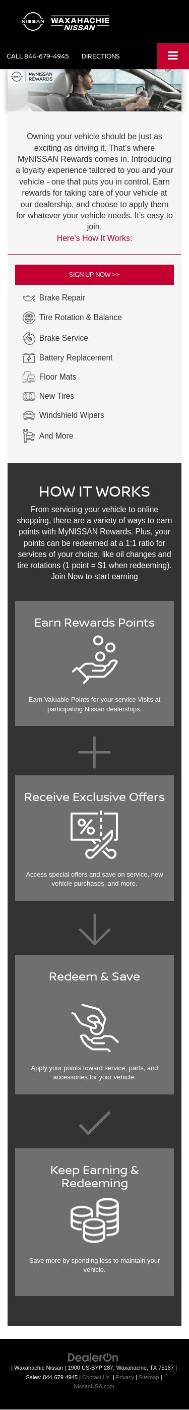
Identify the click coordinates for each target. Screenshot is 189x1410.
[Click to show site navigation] (173, 56)
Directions (101, 55)
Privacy (125, 1377)
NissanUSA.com (94, 1386)
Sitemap (149, 1377)
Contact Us (96, 1377)
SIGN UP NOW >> (94, 274)
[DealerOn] (93, 1357)
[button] (38, 56)
